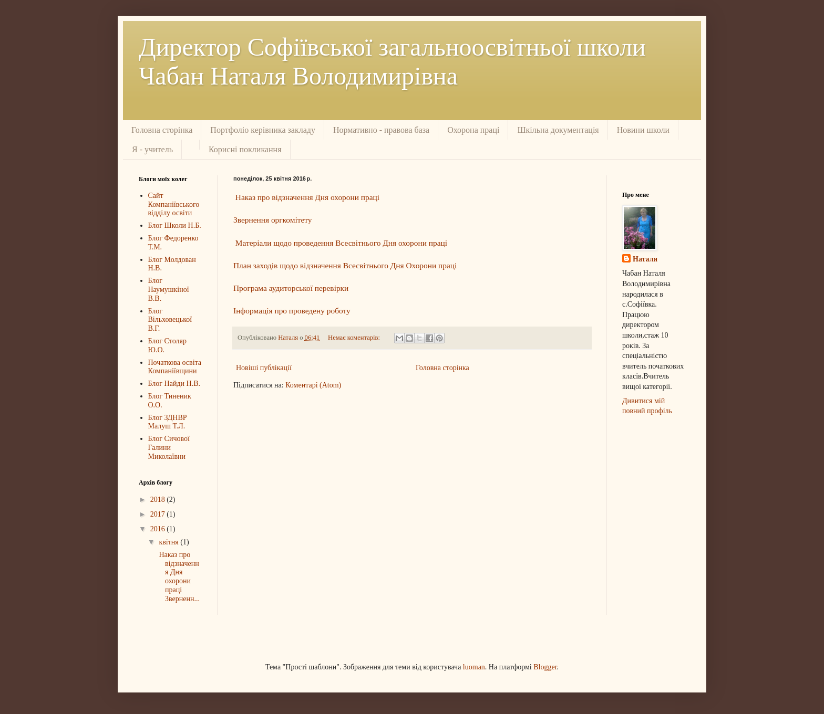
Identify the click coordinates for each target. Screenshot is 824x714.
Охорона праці (473, 129)
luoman (474, 667)
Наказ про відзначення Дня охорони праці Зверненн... (178, 577)
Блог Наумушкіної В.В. (168, 289)
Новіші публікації (264, 368)
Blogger (545, 667)
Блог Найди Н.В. (174, 383)
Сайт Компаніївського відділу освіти (174, 204)
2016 (158, 529)
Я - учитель (152, 149)
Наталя (645, 259)
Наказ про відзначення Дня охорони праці (307, 197)
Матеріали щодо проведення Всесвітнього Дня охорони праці (341, 242)
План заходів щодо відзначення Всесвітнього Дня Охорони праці (345, 265)
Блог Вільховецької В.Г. (170, 320)
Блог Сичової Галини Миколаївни (169, 447)
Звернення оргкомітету (272, 219)
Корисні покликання (245, 149)
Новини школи (643, 129)
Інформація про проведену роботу (292, 310)
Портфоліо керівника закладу (262, 129)
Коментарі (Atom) (313, 385)
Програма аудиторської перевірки (290, 288)
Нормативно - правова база (381, 129)
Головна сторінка (161, 129)
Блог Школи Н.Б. (174, 225)
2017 (158, 514)
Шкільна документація (558, 129)
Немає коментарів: (355, 337)
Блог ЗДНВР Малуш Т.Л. (167, 422)
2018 (158, 499)
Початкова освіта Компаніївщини (175, 367)
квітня (169, 542)
